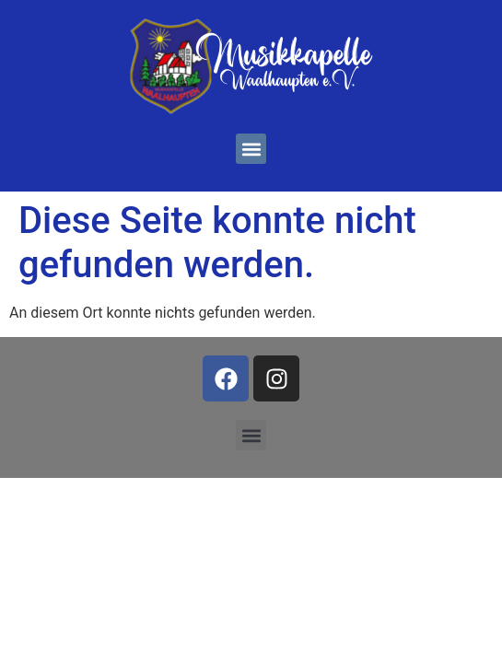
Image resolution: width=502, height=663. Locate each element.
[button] (251, 149)
